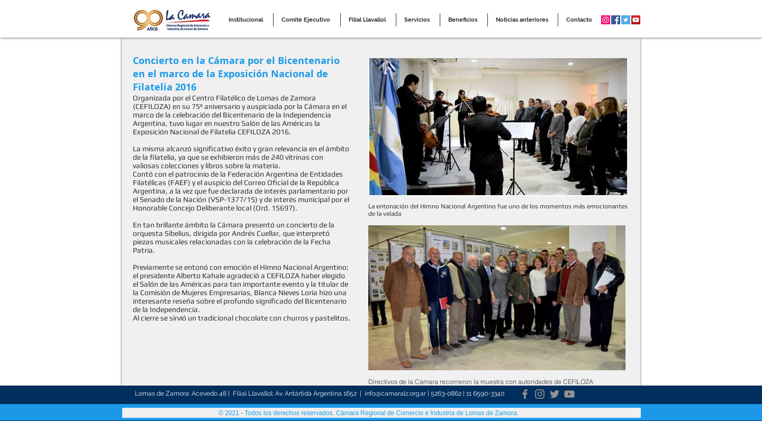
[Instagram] (539, 394)
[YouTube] (569, 394)
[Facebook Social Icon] (615, 19)
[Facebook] (525, 394)
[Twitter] (554, 394)
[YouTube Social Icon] (635, 19)
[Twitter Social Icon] (625, 19)
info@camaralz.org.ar (395, 393)
